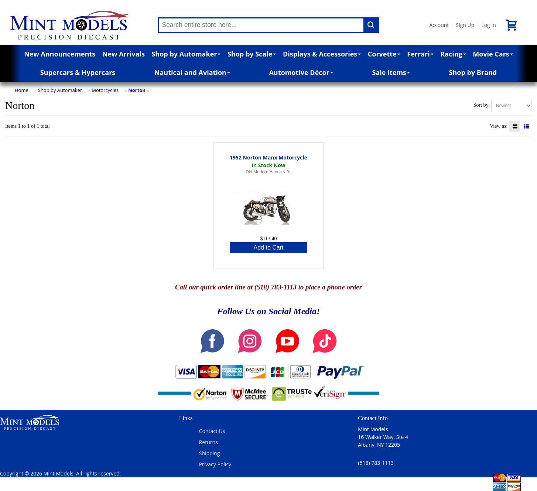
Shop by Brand (473, 72)
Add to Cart (269, 247)
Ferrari (420, 53)
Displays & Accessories (322, 53)
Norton (137, 90)
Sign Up (465, 24)
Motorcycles (105, 90)
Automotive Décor (301, 72)
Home (21, 90)
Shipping (209, 453)
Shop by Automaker (185, 53)
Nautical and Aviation (192, 72)
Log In (488, 24)
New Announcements (59, 53)
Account (439, 24)
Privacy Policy (215, 464)
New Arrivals (123, 53)
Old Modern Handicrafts (268, 171)
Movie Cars (493, 53)
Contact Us (212, 431)
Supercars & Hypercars (78, 72)
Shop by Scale (252, 53)
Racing (453, 53)
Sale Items (391, 72)
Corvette (384, 53)
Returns (208, 442)
